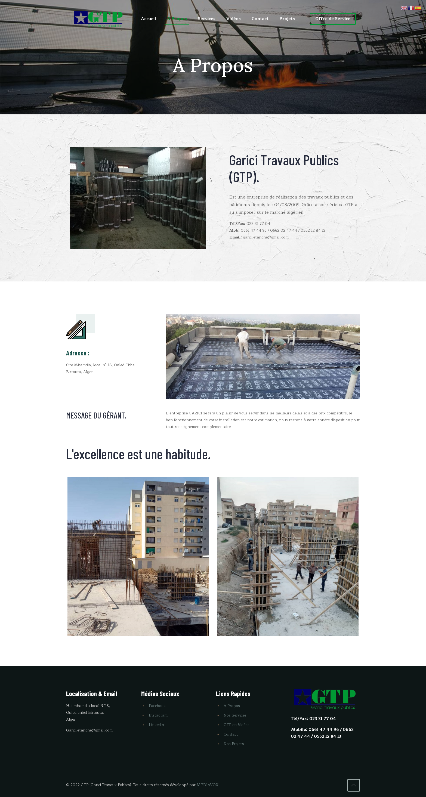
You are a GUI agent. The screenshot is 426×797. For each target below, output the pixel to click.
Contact (231, 734)
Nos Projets (234, 744)
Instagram (158, 715)
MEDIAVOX (207, 785)
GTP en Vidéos (236, 725)
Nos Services (235, 715)
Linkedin (156, 725)
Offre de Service (332, 18)
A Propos (232, 706)
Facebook (157, 706)
